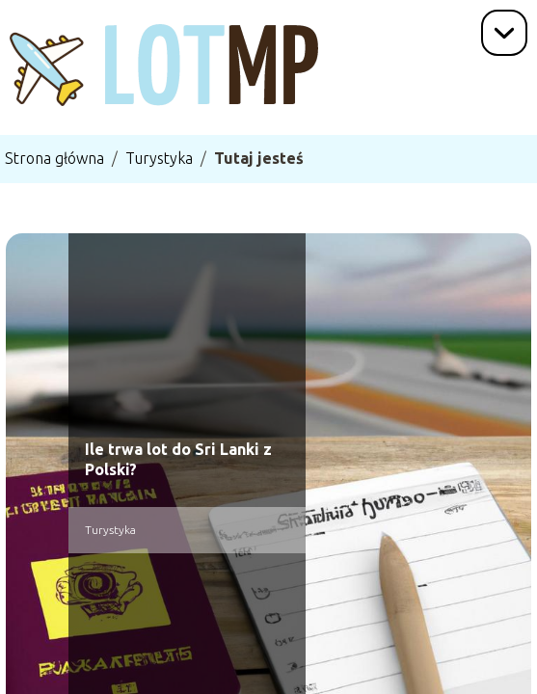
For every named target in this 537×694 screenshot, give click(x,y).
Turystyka (159, 158)
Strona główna (54, 158)
